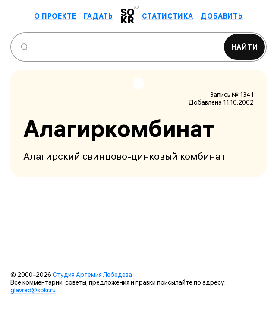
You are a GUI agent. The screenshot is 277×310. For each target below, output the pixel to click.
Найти (244, 47)
